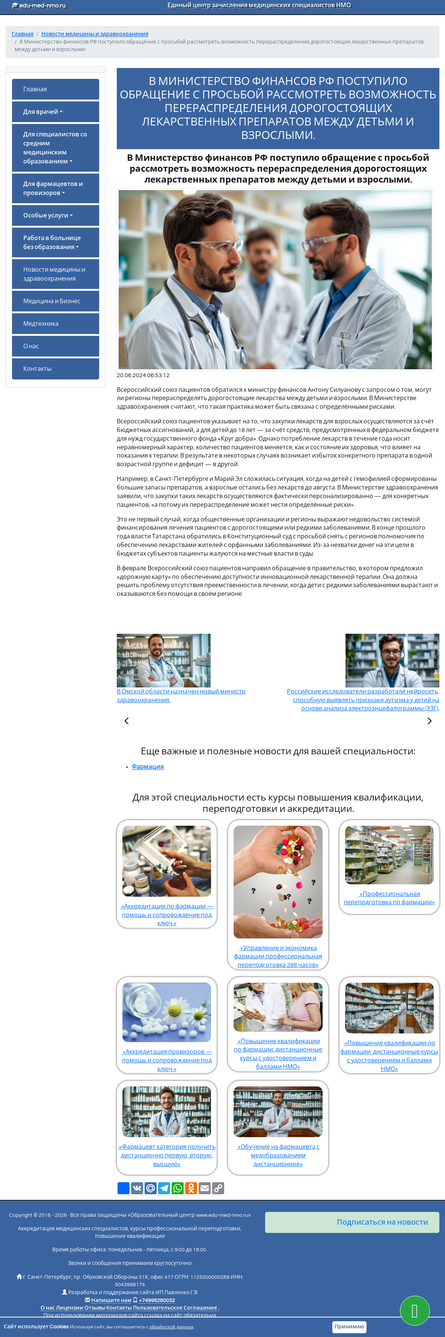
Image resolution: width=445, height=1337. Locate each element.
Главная (35, 89)
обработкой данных (171, 1327)
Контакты (37, 369)
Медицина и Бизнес (51, 301)
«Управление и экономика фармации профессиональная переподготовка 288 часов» (278, 894)
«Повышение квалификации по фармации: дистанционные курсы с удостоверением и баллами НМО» (278, 1023)
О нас (31, 346)
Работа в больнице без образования (52, 242)
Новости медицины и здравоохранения (54, 274)
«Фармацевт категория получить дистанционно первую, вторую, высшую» (167, 1124)
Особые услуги (45, 216)
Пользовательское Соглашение (175, 1308)
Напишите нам (111, 1300)
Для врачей (40, 112)
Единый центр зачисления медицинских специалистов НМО (259, 5)
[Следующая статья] (429, 722)
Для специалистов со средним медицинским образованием (55, 148)
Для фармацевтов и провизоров (53, 188)
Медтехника (41, 324)
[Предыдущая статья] (127, 722)
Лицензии (69, 1308)
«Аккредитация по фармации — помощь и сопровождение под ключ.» (167, 873)
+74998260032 (157, 1300)
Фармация (148, 767)
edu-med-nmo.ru (38, 6)
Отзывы (94, 1308)
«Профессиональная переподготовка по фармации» (389, 863)
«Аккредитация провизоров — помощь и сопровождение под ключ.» (167, 1024)
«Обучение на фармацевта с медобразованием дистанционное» (278, 1124)
